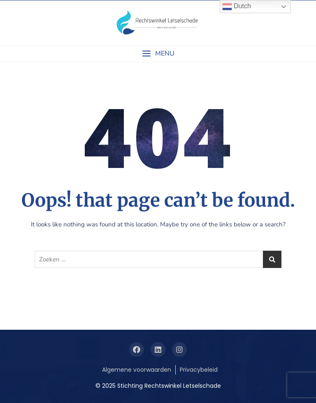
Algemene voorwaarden (136, 370)
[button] (158, 54)
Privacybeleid (199, 370)
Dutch (236, 7)
